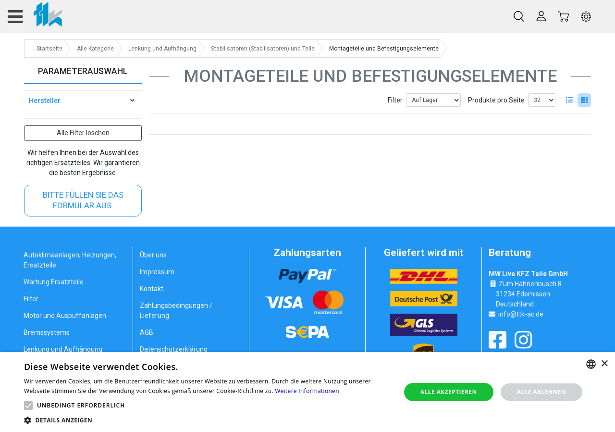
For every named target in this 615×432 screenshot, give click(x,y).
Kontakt (151, 288)
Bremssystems (47, 332)
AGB (146, 332)
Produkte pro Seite (496, 100)
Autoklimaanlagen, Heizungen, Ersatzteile (70, 260)
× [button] (604, 364)
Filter (395, 100)
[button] (28, 405)
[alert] (307, 392)
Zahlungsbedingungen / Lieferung (176, 310)
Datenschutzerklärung (174, 349)
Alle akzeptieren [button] (448, 392)
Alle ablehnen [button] (541, 392)
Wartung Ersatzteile (54, 282)
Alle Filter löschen (83, 133)
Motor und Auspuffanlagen (65, 315)
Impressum (157, 272)
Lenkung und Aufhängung (63, 349)
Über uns (153, 255)
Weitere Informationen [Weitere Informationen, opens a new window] (307, 391)
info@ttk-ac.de (520, 314)
